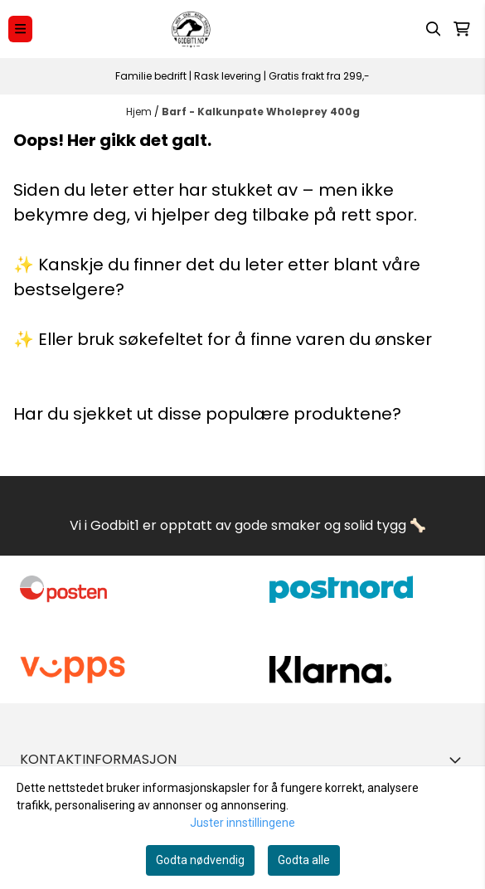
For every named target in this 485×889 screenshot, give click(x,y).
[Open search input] (433, 29)
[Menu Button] (20, 28)
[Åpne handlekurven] (462, 29)
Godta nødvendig (200, 860)
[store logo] (191, 29)
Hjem (140, 111)
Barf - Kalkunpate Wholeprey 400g (261, 111)
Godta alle (304, 860)
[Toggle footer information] (458, 759)
